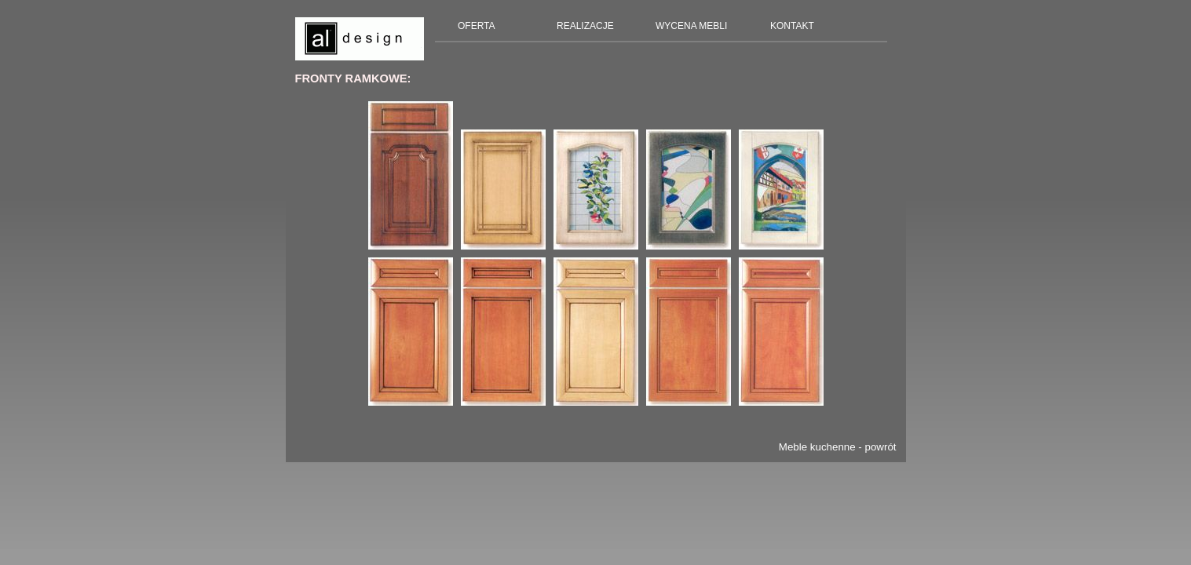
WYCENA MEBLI (691, 25)
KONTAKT (792, 25)
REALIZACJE (585, 25)
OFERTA (476, 25)
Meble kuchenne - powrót (838, 447)
